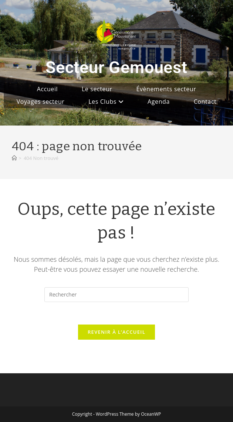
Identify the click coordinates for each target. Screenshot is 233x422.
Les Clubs (106, 101)
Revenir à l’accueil (116, 332)
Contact (205, 101)
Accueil (47, 89)
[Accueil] (14, 158)
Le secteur (97, 89)
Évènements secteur (166, 89)
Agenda (159, 101)
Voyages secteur (41, 101)
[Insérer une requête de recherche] (116, 294)
